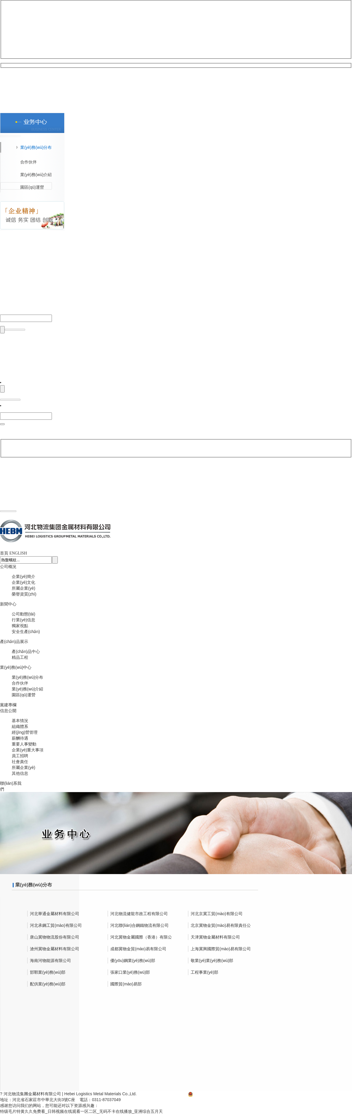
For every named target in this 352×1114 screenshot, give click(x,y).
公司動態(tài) (23, 613)
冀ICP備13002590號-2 (162, 1093)
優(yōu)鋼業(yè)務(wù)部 (132, 960)
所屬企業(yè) (23, 588)
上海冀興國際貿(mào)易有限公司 (221, 948)
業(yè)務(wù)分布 (27, 677)
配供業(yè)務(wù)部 (47, 983)
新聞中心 (8, 603)
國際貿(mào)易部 (126, 983)
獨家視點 (20, 625)
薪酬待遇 (20, 738)
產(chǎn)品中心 (26, 651)
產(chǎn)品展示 (14, 641)
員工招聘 (20, 755)
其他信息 (20, 773)
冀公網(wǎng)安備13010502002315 (223, 1093)
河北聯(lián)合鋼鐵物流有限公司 (139, 925)
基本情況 (20, 720)
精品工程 (20, 657)
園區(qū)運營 (23, 694)
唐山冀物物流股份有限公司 (54, 936)
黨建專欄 (8, 704)
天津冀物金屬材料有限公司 (215, 936)
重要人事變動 (24, 743)
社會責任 (20, 761)
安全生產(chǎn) (26, 631)
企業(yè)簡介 (23, 576)
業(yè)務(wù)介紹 (27, 688)
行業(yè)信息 (23, 619)
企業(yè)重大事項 (27, 749)
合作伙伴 (20, 682)
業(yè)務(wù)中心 (15, 667)
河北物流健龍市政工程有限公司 (139, 913)
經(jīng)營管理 (25, 732)
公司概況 (8, 566)
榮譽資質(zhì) (24, 593)
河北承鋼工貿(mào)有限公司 (56, 925)
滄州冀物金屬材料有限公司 (54, 948)
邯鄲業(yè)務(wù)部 (47, 972)
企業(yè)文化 (23, 582)
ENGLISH (18, 553)
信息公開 (8, 710)
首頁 (4, 552)
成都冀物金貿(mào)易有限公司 (138, 948)
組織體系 (20, 726)
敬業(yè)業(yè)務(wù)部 (212, 960)
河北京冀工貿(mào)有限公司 (217, 913)
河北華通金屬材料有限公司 (54, 913)
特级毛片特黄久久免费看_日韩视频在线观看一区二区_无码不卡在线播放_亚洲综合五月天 (81, 1111)
